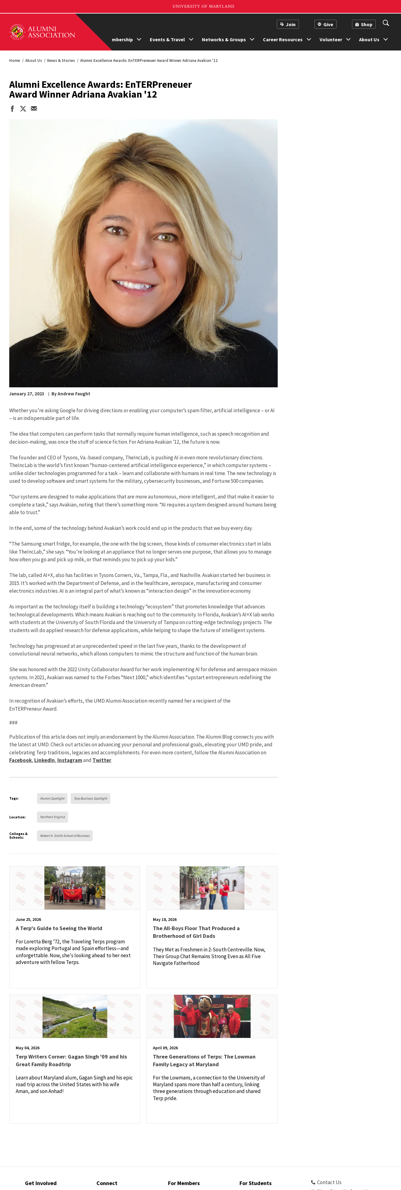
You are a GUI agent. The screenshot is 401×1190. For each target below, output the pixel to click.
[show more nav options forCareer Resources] (309, 38)
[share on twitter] (23, 109)
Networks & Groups (224, 39)
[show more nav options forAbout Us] (385, 38)
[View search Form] (386, 23)
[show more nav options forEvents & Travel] (191, 38)
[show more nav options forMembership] (139, 38)
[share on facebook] (12, 109)
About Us (369, 39)
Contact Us (326, 1182)
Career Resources (283, 39)
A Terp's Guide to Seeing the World (59, 928)
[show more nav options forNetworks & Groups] (252, 38)
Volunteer (331, 39)
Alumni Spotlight (52, 798)
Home (14, 60)
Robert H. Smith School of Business (65, 835)
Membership (119, 39)
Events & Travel (167, 39)
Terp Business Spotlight (90, 798)
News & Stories (61, 60)
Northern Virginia (52, 817)
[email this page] (34, 109)
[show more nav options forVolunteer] (348, 38)
